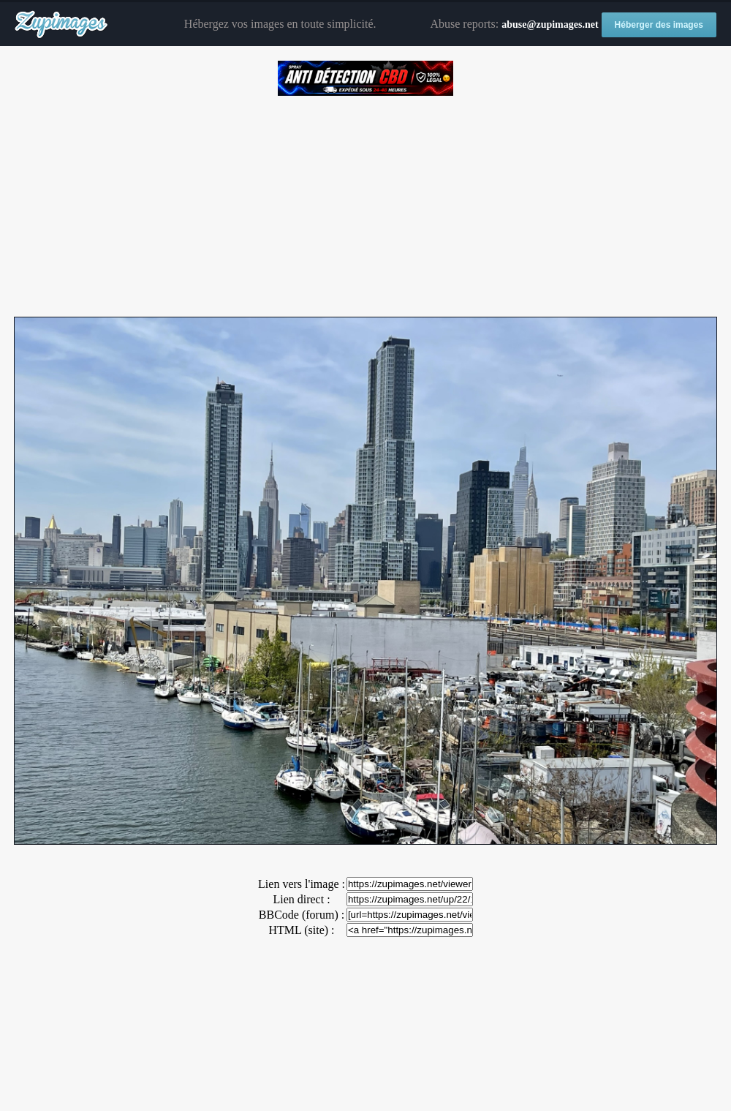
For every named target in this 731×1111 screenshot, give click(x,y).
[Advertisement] (365, 201)
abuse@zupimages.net (549, 24)
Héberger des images (659, 25)
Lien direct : (301, 899)
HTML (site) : (301, 930)
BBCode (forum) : (301, 914)
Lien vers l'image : (301, 884)
